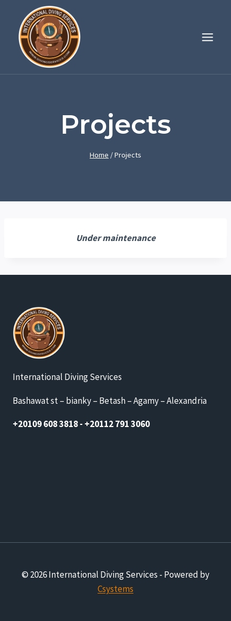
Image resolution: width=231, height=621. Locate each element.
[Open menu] (207, 37)
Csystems (115, 589)
